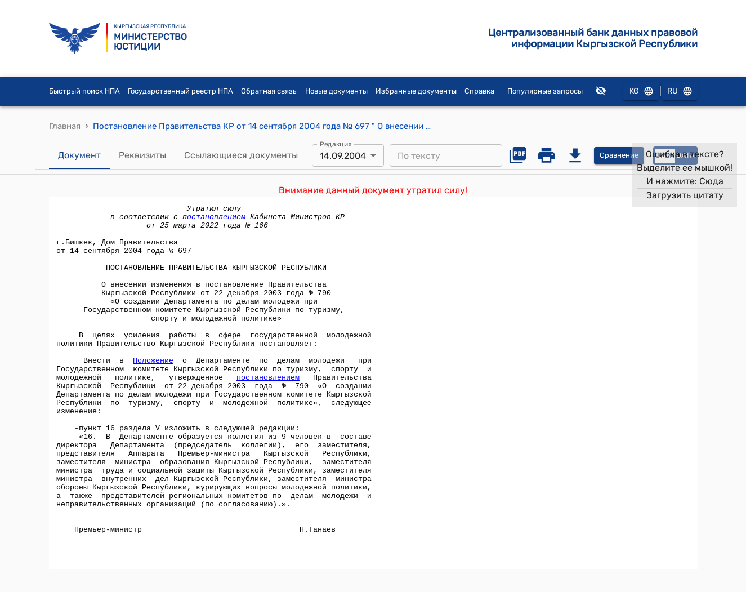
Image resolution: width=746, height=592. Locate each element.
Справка (479, 91)
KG (641, 91)
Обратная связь (269, 91)
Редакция (336, 144)
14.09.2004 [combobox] (343, 155)
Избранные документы (416, 91)
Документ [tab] (79, 155)
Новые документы (336, 91)
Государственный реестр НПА (180, 91)
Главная (65, 126)
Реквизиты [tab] (142, 155)
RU (680, 91)
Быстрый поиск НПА (84, 91)
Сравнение (619, 155)
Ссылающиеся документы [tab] (241, 155)
